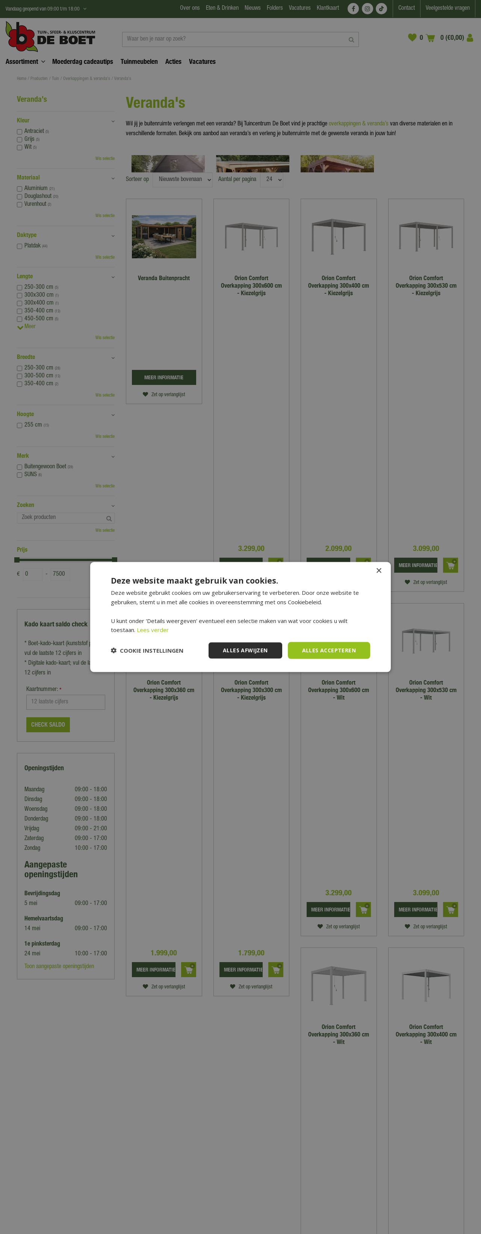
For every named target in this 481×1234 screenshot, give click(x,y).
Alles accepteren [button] (329, 650)
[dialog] (240, 617)
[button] (147, 650)
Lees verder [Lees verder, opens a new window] (153, 630)
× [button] (378, 571)
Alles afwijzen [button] (245, 650)
